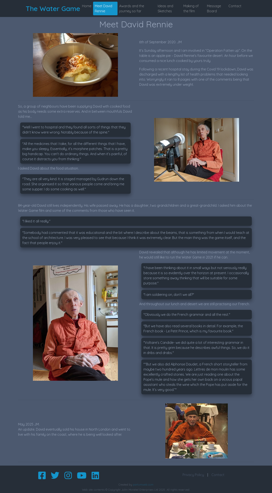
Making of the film (191, 8)
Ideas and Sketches (165, 8)
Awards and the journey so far (131, 8)
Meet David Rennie (103, 8)
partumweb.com (143, 484)
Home (86, 6)
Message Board (214, 8)
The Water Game (53, 8)
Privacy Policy (193, 475)
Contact (234, 6)
